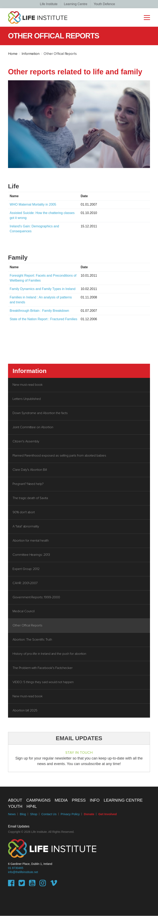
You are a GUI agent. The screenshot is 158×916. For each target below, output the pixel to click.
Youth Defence (104, 4)
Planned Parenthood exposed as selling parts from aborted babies (59, 456)
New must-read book (28, 385)
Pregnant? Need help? (28, 484)
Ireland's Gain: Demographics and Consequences (34, 228)
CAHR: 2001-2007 (25, 583)
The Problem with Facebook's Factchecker (43, 668)
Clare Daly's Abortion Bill (30, 470)
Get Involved (107, 814)
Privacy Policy (70, 814)
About (15, 800)
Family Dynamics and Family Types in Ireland (43, 289)
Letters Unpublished (27, 399)
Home (12, 54)
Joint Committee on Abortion (33, 427)
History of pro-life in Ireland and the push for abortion (49, 654)
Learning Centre (75, 4)
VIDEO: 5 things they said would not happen (43, 682)
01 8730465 (15, 868)
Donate (89, 814)
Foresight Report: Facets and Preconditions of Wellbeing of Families (43, 278)
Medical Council (24, 612)
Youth (15, 806)
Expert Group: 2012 (26, 569)
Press (79, 800)
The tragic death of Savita (30, 498)
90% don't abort (24, 512)
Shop (33, 814)
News (12, 814)
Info (95, 800)
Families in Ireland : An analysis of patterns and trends (41, 300)
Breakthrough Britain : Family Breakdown (39, 310)
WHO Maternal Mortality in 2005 (36, 204)
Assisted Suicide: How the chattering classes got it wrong (42, 215)
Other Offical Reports (27, 626)
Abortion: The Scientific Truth (32, 640)
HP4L (32, 806)
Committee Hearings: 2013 (31, 555)
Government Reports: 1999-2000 (36, 597)
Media (61, 800)
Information (31, 54)
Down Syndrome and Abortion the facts (40, 413)
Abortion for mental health (31, 541)
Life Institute (49, 4)
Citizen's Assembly (26, 442)
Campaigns (38, 800)
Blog (23, 814)
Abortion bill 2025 (25, 711)
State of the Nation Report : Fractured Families (43, 319)
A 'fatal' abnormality (26, 527)
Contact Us (49, 814)
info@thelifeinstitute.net (23, 872)
